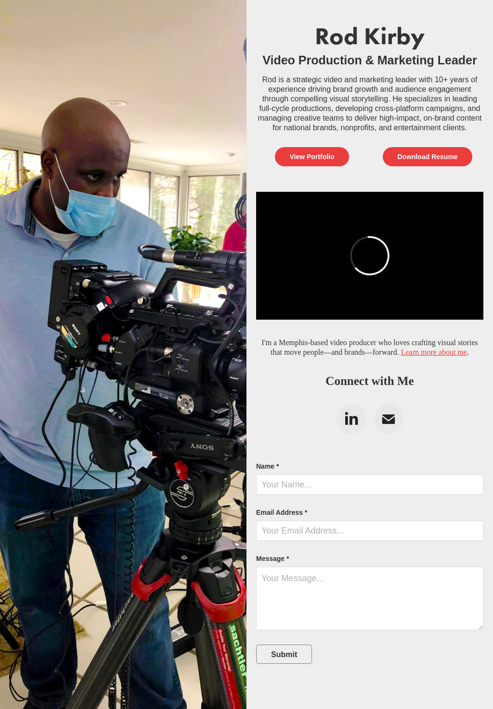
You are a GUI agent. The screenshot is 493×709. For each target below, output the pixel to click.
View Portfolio (311, 157)
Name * (267, 466)
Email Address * (281, 512)
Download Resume (427, 157)
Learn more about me (434, 352)
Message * (272, 558)
